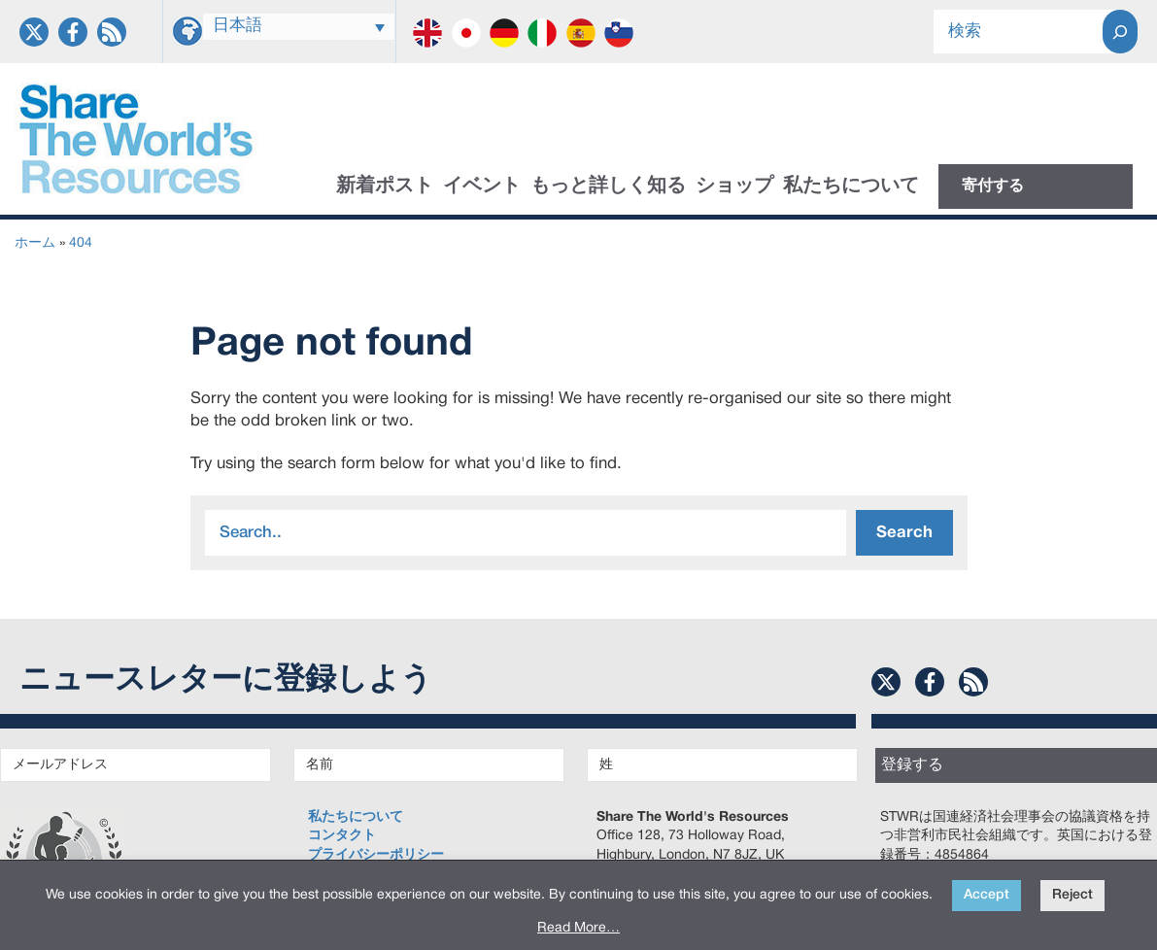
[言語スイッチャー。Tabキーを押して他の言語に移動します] (299, 27)
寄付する (993, 186)
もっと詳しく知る (608, 186)
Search (904, 533)
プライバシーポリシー (376, 855)
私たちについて (851, 186)
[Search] (1120, 31)
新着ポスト (384, 186)
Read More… (578, 928)
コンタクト (342, 836)
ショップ (734, 186)
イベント (482, 186)
